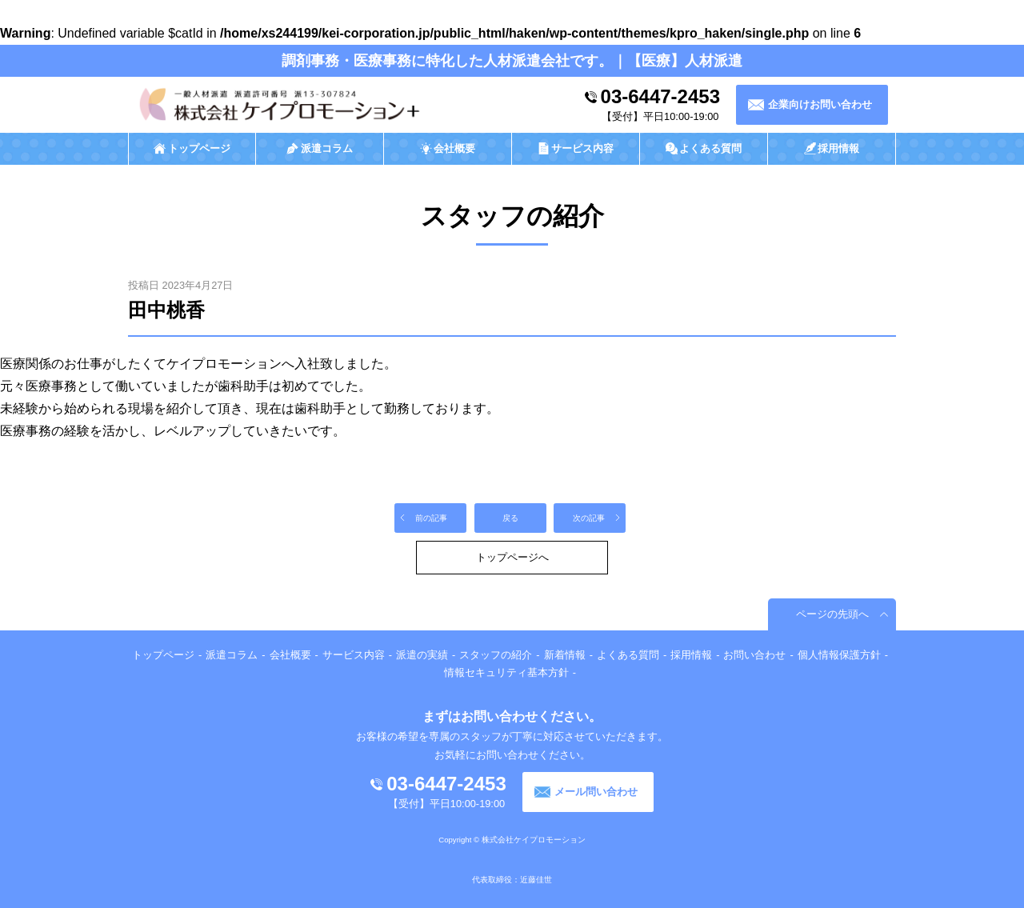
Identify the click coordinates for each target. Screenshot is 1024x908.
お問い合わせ (754, 655)
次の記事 (589, 518)
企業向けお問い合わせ (820, 104)
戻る (510, 518)
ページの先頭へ (832, 614)
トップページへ (512, 557)
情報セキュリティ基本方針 (506, 672)
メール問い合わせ (596, 792)
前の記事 (431, 518)
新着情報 (565, 655)
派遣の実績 (422, 655)
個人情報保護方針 (839, 655)
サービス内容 (353, 655)
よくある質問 (628, 655)
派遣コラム (232, 655)
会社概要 (290, 655)
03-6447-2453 (660, 96)
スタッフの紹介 (495, 655)
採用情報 (691, 655)
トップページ (163, 655)
